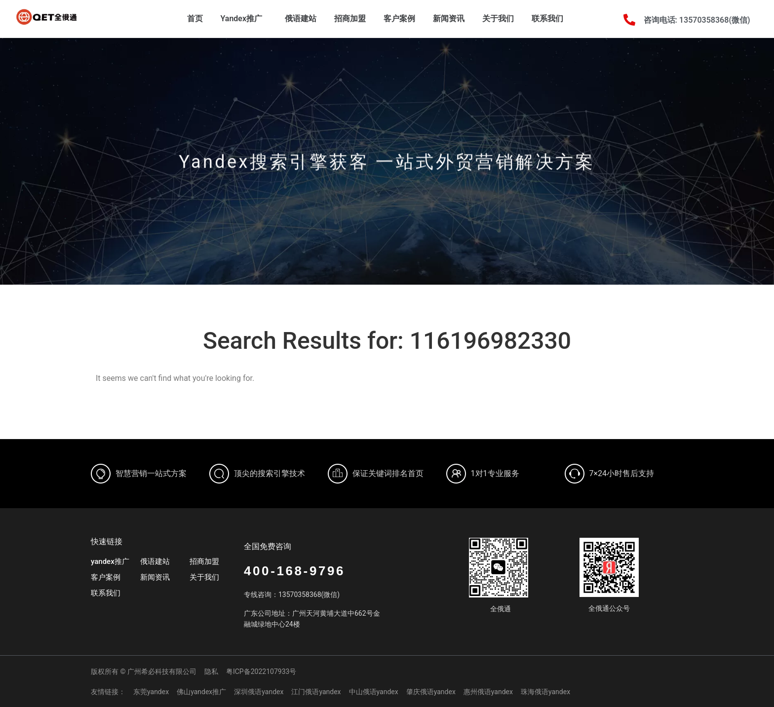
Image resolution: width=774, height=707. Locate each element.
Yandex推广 (244, 19)
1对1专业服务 (495, 473)
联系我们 (547, 18)
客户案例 (399, 18)
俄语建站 (300, 18)
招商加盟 (350, 18)
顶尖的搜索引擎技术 (269, 473)
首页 (195, 18)
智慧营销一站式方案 (151, 473)
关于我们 (498, 18)
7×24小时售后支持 (622, 473)
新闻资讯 (448, 18)
